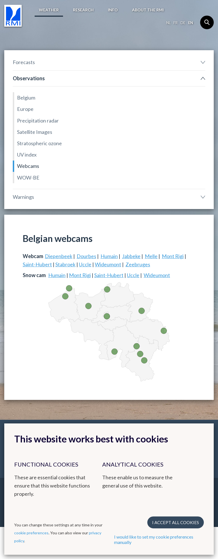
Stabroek (65, 264)
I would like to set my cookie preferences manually (153, 539)
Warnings (23, 197)
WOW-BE (28, 177)
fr (175, 22)
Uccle (85, 264)
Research (83, 9)
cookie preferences (31, 532)
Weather (49, 9)
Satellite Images (34, 132)
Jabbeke (131, 256)
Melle (151, 256)
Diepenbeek (58, 256)
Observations (29, 78)
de (183, 22)
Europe (25, 109)
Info (113, 9)
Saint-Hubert (37, 264)
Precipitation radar (38, 120)
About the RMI (148, 9)
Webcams (28, 166)
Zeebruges (137, 264)
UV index (27, 154)
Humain (109, 256)
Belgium (26, 97)
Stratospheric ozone (39, 143)
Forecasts (24, 62)
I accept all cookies (175, 522)
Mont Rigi (173, 256)
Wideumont (108, 264)
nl (168, 22)
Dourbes (86, 256)
